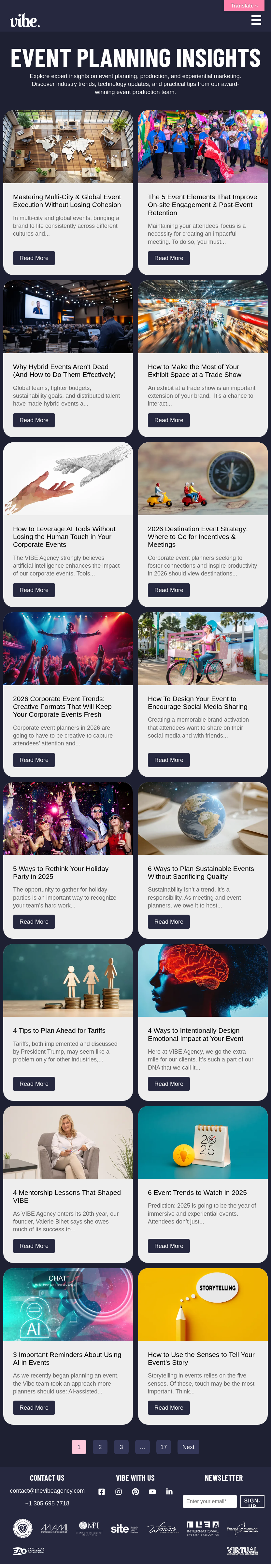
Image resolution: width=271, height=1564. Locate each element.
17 (163, 1447)
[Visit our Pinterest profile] (135, 1491)
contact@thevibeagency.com (47, 1491)
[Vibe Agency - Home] (25, 20)
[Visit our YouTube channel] (152, 1491)
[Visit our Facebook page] (101, 1491)
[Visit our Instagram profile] (118, 1491)
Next (188, 1447)
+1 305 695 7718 (47, 1503)
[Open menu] (256, 20)
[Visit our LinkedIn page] (169, 1491)
